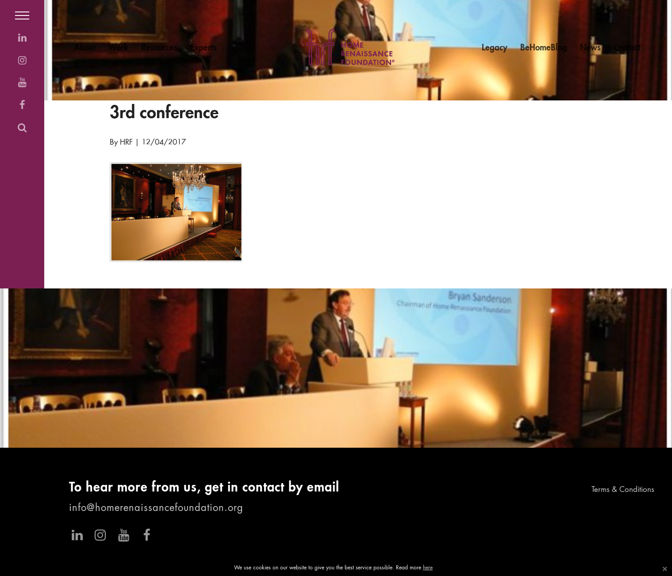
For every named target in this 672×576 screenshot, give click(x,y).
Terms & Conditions (622, 490)
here (428, 568)
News (590, 48)
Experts (203, 48)
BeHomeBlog (543, 48)
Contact (627, 48)
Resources (159, 48)
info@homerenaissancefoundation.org (156, 508)
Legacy (494, 48)
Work (118, 48)
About (85, 48)
